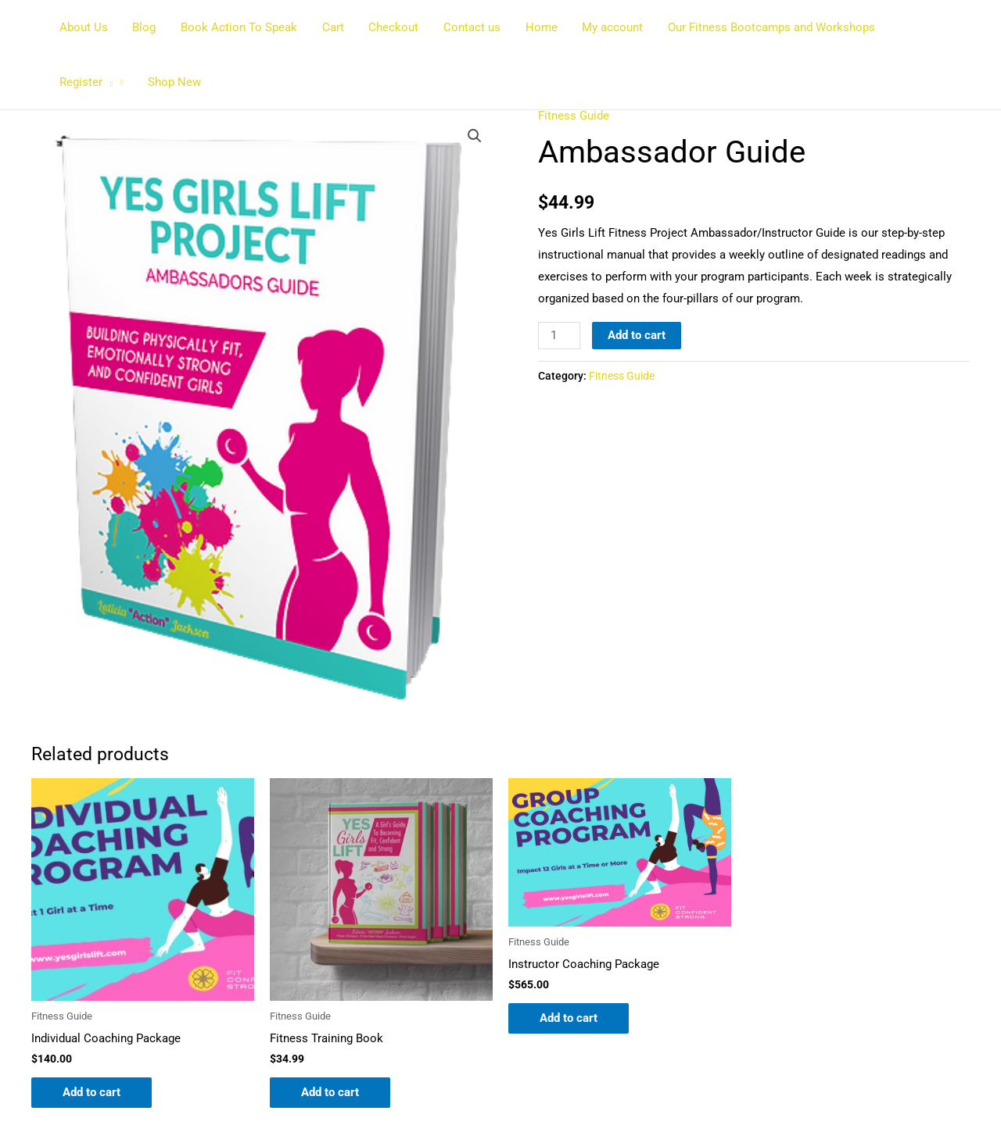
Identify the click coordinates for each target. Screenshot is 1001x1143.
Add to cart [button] (91, 1092)
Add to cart (637, 335)
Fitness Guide (573, 116)
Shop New (85, 82)
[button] (936, 27)
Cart (328, 27)
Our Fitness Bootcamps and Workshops (760, 27)
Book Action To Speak (236, 27)
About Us (83, 27)
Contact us (464, 27)
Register (914, 27)
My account (602, 27)
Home (533, 27)
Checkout (388, 27)
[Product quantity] (559, 335)
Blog (142, 27)
